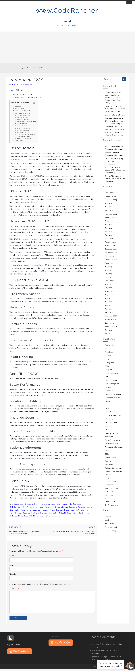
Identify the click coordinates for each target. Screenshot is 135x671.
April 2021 (108, 311)
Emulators (108, 403)
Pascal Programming (112, 442)
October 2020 (110, 325)
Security (24, 512)
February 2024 (110, 244)
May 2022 (108, 290)
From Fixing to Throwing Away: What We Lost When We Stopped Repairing (115, 110)
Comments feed (111, 529)
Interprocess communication (39, 512)
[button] (10, 640)
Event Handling (22, 125)
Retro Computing (111, 459)
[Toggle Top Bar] (129, 4)
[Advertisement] (67, 49)
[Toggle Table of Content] (33, 105)
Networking (109, 438)
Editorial (108, 389)
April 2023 (109, 279)
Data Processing (111, 382)
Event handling (53, 515)
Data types (77, 506)
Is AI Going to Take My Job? (115, 117)
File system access (85, 509)
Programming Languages (114, 449)
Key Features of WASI (22, 115)
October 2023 (110, 258)
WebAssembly (82, 512)
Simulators (109, 466)
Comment (14, 591)
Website (12, 576)
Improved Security (23, 134)
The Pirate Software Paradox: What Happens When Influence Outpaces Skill (115, 134)
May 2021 (108, 307)
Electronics (109, 393)
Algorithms (109, 354)
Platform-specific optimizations (56, 509)
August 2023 (109, 265)
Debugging (73, 509)
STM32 (107, 480)
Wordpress (109, 497)
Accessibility (109, 347)
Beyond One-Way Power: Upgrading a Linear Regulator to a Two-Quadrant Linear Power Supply (114, 99)
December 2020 (111, 318)
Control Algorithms (112, 375)
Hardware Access (23, 121)
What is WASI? (20, 110)
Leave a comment (55, 518)
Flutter (107, 410)
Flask (107, 407)
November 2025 (111, 202)
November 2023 (111, 254)
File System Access (23, 117)
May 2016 (108, 335)
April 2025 (109, 209)
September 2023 (111, 261)
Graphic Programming (113, 417)
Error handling (15, 512)
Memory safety (38, 518)
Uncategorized (22, 70)
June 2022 (109, 286)
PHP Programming (111, 445)
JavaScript (31, 506)
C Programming (111, 364)
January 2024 (110, 247)
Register (108, 518)
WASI (31, 518)
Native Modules (65, 515)
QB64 (107, 456)
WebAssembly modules (19, 518)
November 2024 (111, 216)
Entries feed (109, 525)
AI (105, 350)
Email (12, 567)
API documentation (43, 506)
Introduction (17, 108)
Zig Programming (111, 507)
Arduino (108, 357)
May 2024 (108, 233)
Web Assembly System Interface (35, 515)
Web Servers (109, 494)
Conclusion (19, 142)
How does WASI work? (23, 112)
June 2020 (109, 332)
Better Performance (23, 130)
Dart (106, 379)
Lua (106, 431)
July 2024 (108, 226)
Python (107, 452)
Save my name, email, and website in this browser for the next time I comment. (40, 586)
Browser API (86, 515)
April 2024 (109, 237)
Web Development (17, 509)
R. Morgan (16, 86)
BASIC (107, 361)
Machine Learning (111, 435)
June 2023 (109, 272)
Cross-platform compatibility (61, 506)
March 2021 (109, 314)
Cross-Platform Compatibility (26, 136)
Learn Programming (112, 424)
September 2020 (111, 328)
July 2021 (108, 300)
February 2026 (110, 198)
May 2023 (108, 275)
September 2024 (111, 219)
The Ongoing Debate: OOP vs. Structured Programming (115, 163)
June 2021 (108, 304)
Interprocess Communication (26, 123)
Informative (109, 421)
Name (12, 558)
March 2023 (109, 282)
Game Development (112, 414)
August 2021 (109, 297)
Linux (107, 428)
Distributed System (112, 385)
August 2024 (109, 223)
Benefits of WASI (21, 128)
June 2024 (109, 230)
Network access (16, 515)
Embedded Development (114, 396)
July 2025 (108, 205)
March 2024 (109, 240)
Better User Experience (24, 140)
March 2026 (109, 195)
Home (11, 70)
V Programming (111, 487)
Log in (107, 522)
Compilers (109, 371)
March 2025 (109, 212)
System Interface (56, 512)
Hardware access (70, 512)
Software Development (113, 470)
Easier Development (23, 138)
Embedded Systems (112, 400)
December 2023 (111, 251)
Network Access (22, 119)
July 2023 (108, 268)
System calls (76, 515)
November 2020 (111, 321)
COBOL (107, 368)
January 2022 (110, 293)
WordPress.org (110, 532)
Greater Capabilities (23, 132)
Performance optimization (34, 509)
